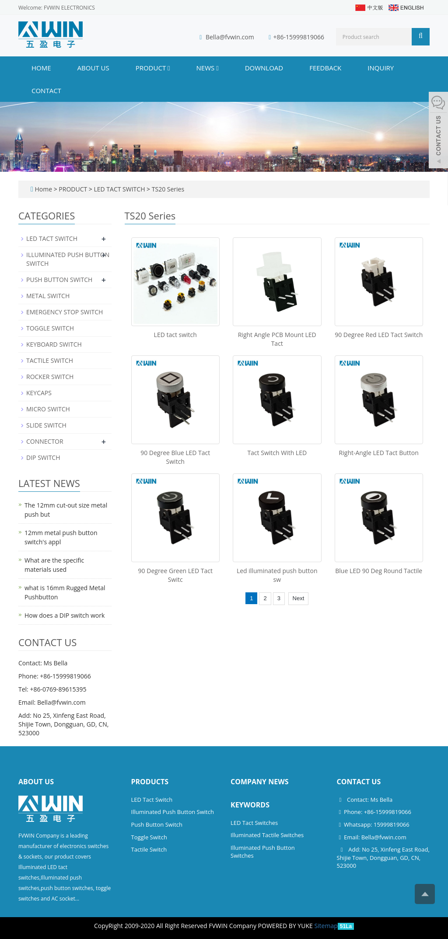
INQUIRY (381, 67)
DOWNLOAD (264, 67)
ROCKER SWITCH (50, 376)
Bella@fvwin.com (230, 37)
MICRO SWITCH (48, 409)
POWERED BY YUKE (286, 926)
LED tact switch (175, 334)
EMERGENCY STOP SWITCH (64, 312)
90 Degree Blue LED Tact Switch (175, 457)
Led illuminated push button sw (277, 575)
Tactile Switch (149, 849)
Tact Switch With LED (277, 453)
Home (41, 67)
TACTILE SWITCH (49, 360)
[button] (169, 67)
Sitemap (325, 926)
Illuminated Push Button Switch (172, 812)
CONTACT (46, 90)
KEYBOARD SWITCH (54, 344)
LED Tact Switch (152, 799)
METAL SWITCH (48, 296)
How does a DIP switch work (64, 615)
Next (298, 598)
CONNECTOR (44, 441)
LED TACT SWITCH (119, 189)
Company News (260, 781)
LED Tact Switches (254, 823)
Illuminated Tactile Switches (267, 835)
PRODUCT (153, 67)
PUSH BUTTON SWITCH (59, 279)
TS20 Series (167, 189)
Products (150, 781)
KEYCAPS (39, 393)
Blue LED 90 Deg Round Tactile (378, 571)
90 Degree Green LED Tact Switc (175, 575)
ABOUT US (93, 67)
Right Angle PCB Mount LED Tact (277, 339)
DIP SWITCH (43, 457)
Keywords (250, 805)
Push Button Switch (156, 824)
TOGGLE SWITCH (50, 328)
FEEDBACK (325, 67)
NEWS (207, 67)
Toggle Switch (149, 837)
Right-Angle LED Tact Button (379, 453)
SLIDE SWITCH (46, 425)
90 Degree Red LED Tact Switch (379, 334)
